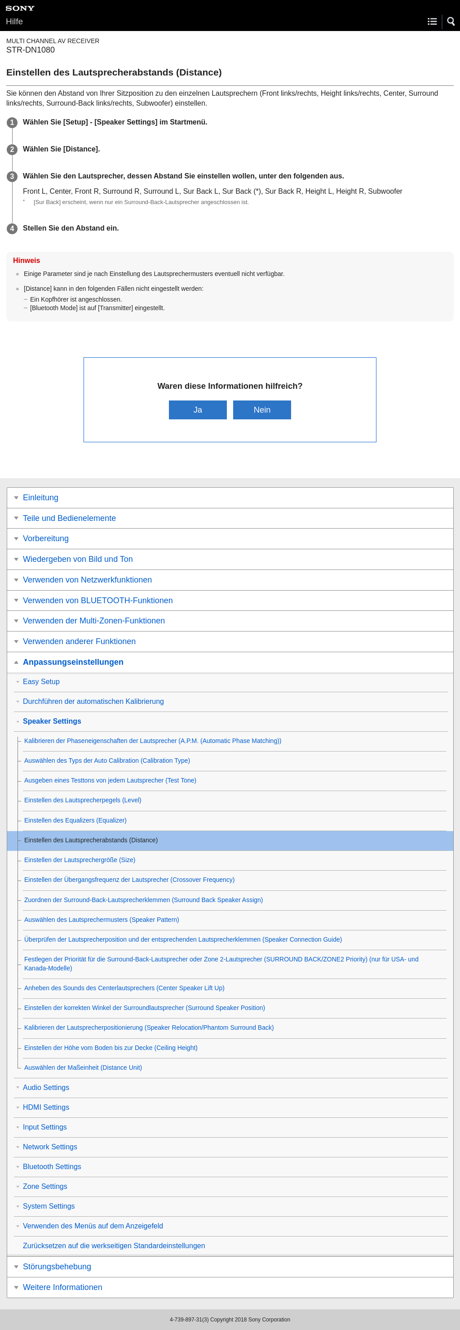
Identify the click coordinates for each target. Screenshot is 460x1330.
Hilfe (14, 21)
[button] (451, 21)
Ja (198, 409)
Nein (262, 409)
